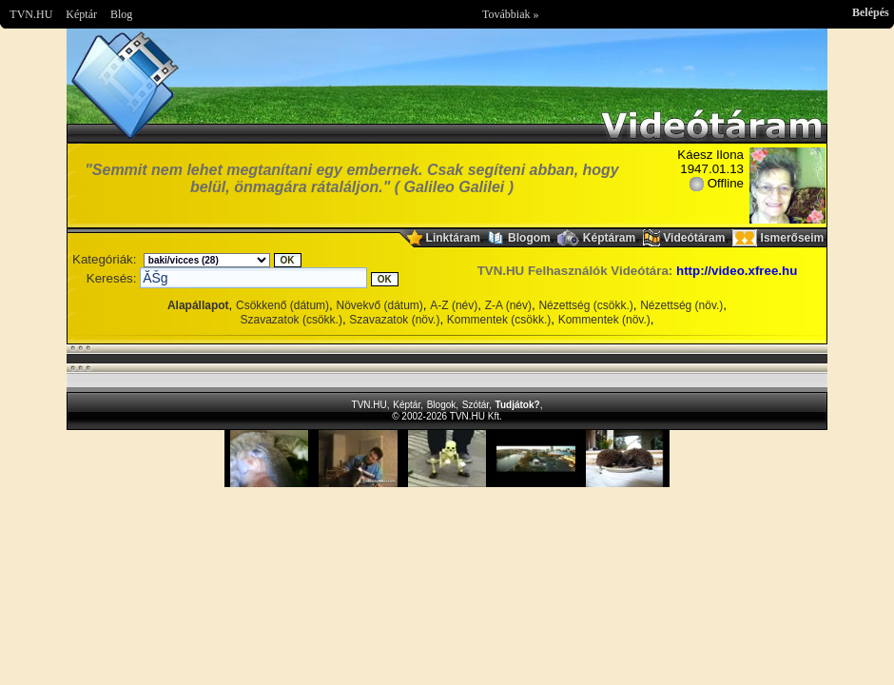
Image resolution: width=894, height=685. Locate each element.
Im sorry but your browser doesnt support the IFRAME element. (447, 458)
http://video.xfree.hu (736, 271)
